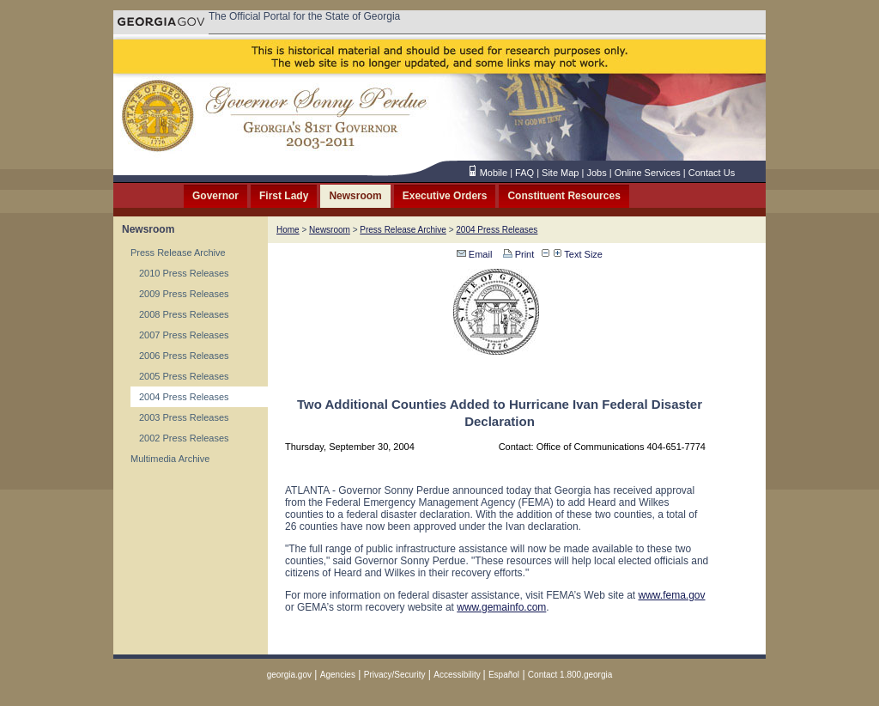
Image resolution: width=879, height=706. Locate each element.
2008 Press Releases (184, 314)
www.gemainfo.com (501, 607)
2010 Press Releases (184, 273)
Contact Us (711, 172)
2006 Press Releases (184, 355)
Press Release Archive (178, 252)
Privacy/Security (395, 674)
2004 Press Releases (184, 397)
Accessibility (457, 674)
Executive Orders (445, 196)
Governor (215, 196)
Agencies (337, 674)
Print (517, 254)
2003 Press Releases (184, 417)
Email (475, 254)
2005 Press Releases (184, 376)
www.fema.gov (672, 595)
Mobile (493, 172)
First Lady (283, 196)
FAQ (524, 172)
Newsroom (355, 196)
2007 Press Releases (184, 335)
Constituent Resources (563, 196)
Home (288, 229)
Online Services (648, 172)
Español (503, 674)
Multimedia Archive (169, 458)
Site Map (560, 172)
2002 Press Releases (184, 438)
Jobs (596, 172)
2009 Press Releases (184, 294)
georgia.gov (289, 674)
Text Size (578, 254)
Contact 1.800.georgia (570, 674)
